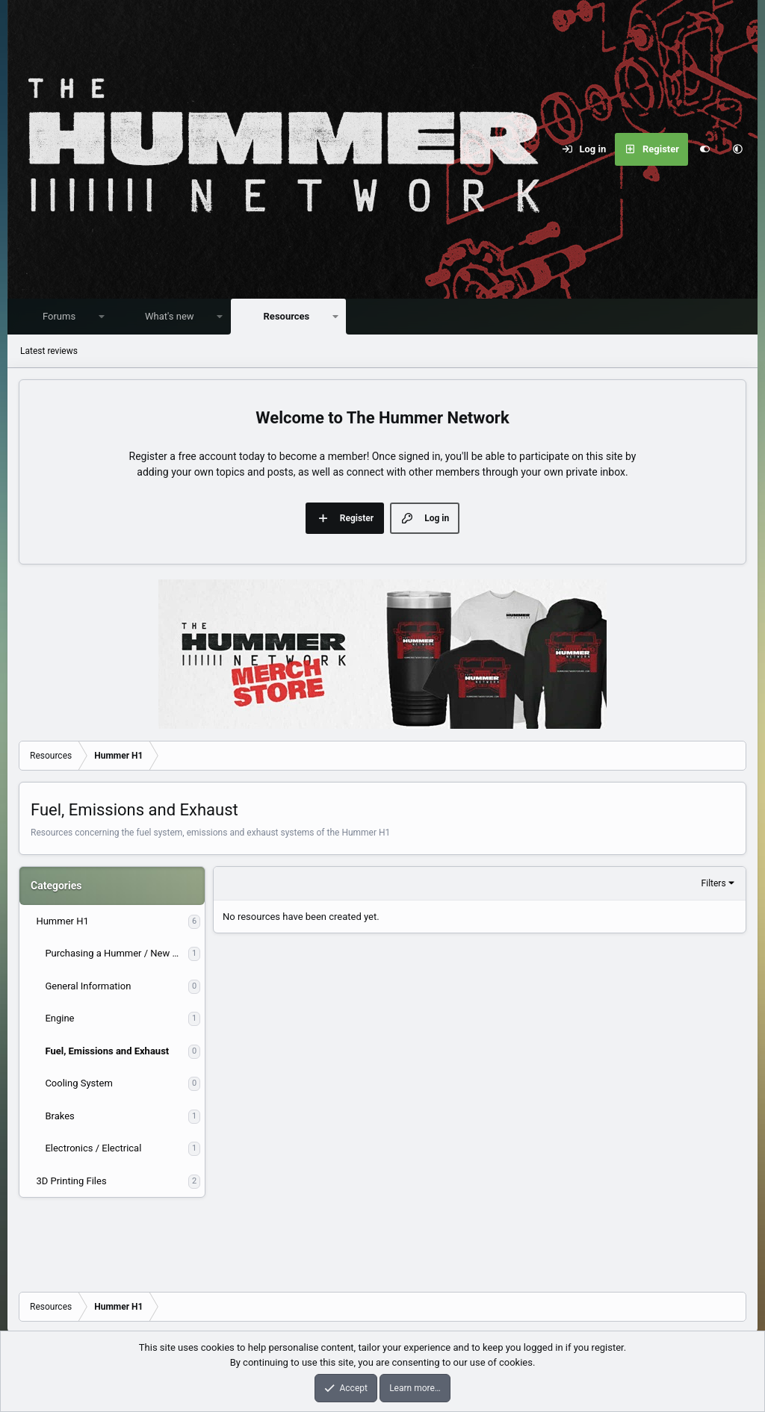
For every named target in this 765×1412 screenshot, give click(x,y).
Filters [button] (713, 884)
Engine (59, 1018)
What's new (173, 317)
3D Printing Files (71, 1181)
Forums (62, 317)
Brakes (59, 1116)
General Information (88, 986)
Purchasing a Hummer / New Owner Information (116, 954)
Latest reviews (49, 351)
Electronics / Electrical (93, 1148)
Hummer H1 (62, 921)
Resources (290, 317)
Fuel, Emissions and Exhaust (107, 1051)
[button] (737, 149)
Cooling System (78, 1083)
